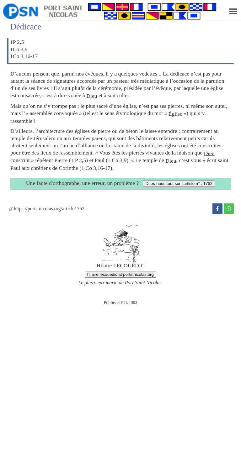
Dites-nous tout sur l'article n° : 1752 (178, 183)
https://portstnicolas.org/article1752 (46, 208)
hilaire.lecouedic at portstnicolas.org (120, 274)
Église (175, 114)
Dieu (91, 95)
